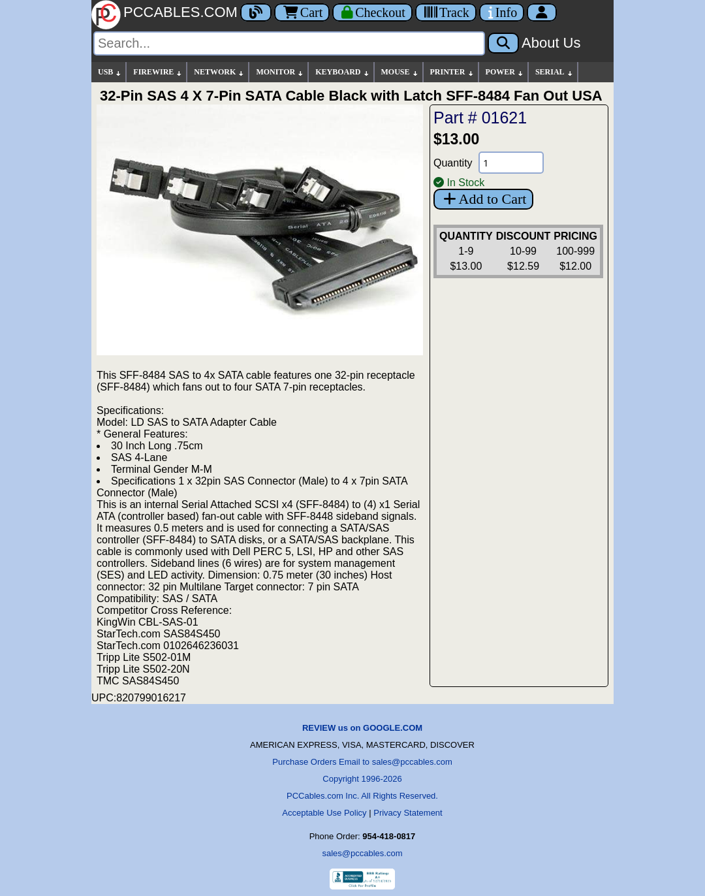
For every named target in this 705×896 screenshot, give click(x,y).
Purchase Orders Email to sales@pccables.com (362, 762)
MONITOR (280, 72)
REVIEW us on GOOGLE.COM (362, 728)
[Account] (542, 12)
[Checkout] (372, 12)
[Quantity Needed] (511, 163)
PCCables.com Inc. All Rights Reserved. (362, 796)
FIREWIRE (158, 72)
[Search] (289, 43)
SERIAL (554, 72)
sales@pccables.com (362, 853)
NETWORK (219, 72)
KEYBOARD (342, 72)
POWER (505, 72)
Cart (301, 12)
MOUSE (400, 72)
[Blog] (256, 12)
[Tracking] (446, 12)
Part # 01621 (480, 117)
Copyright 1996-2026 (361, 779)
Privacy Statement (408, 813)
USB (110, 72)
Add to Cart (483, 199)
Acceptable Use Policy (324, 813)
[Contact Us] (501, 12)
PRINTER (452, 72)
